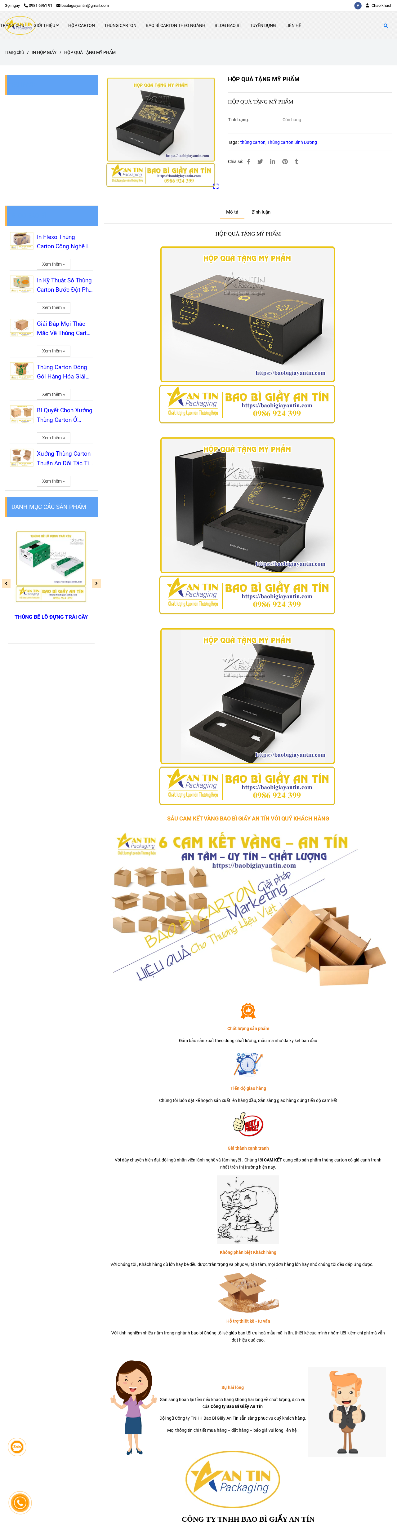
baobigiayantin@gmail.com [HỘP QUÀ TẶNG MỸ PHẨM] (82, 5)
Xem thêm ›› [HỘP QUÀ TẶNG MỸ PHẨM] (53, 264)
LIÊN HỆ (293, 25)
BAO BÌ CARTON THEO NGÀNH (175, 25)
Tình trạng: (239, 119)
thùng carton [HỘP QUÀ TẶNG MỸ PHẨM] (252, 142)
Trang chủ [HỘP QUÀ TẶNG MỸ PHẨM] (14, 52)
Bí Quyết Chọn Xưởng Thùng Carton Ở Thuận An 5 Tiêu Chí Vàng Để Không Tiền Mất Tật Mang (64, 416)
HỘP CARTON (81, 25)
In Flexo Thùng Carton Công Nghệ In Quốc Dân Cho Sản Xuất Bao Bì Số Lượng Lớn (64, 242)
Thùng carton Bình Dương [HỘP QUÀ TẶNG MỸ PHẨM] (292, 142)
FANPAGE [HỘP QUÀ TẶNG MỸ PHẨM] (24, 84)
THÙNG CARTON (120, 25)
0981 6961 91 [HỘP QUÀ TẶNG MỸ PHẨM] (38, 5)
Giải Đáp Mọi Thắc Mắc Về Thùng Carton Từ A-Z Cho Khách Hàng (65, 329)
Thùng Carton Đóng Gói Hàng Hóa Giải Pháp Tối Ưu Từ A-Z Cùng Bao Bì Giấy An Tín (63, 373)
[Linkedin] (272, 161)
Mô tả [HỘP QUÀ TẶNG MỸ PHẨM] (232, 212)
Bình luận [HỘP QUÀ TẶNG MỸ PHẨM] (261, 212)
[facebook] (359, 5)
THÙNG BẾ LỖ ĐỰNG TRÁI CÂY (51, 617)
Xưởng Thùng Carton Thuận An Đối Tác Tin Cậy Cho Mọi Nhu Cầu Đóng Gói (64, 459)
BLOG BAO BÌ (228, 25)
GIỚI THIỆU (46, 25)
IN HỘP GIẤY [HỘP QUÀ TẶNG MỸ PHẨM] (44, 52)
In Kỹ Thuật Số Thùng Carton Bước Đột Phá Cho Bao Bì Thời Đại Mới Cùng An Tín (64, 286)
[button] (380, 6)
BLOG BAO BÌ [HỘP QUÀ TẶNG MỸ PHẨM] (28, 215)
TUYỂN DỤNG (263, 25)
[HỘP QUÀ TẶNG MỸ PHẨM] (161, 132)
